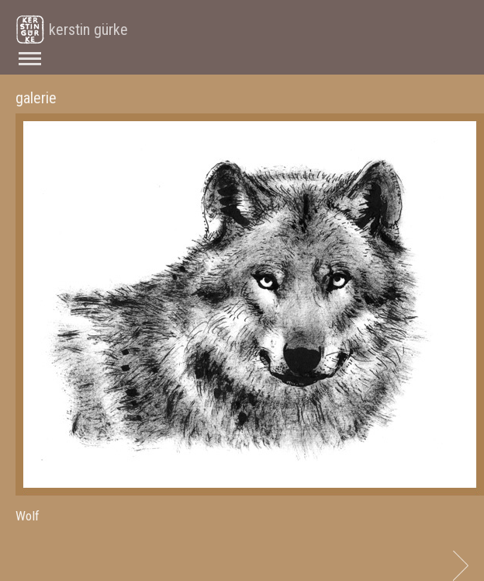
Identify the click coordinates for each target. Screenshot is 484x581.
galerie (36, 98)
